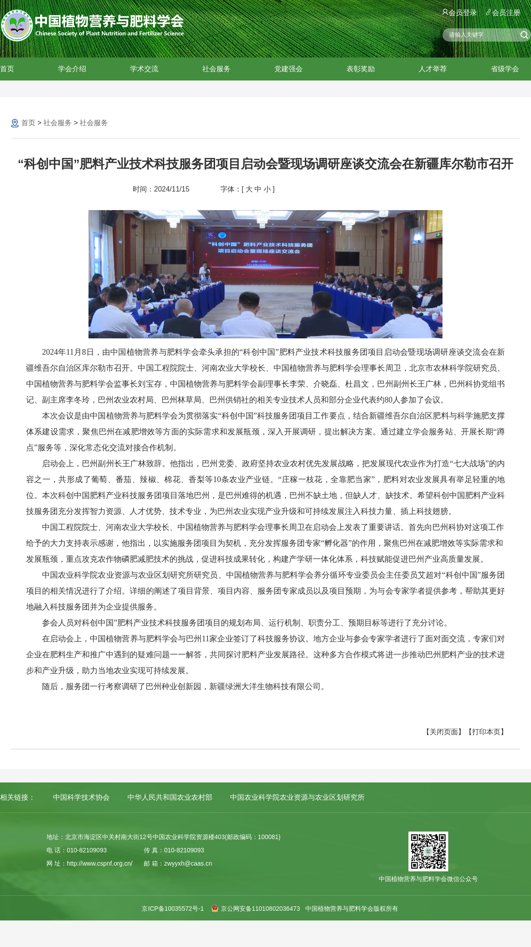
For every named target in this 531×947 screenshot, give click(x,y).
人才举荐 (433, 69)
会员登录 (459, 12)
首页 (7, 69)
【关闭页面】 (444, 732)
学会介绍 (72, 69)
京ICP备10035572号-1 (173, 908)
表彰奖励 (360, 69)
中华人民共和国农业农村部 (169, 797)
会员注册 (503, 12)
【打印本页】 (486, 732)
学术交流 (144, 69)
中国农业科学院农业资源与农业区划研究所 (297, 797)
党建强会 (288, 69)
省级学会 (505, 69)
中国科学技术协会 (81, 797)
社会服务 (216, 69)
